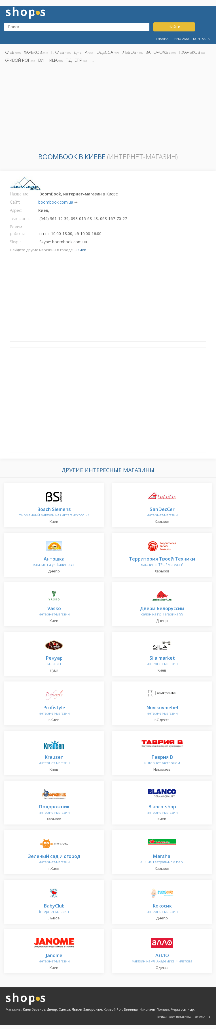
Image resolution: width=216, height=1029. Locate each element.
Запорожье (158, 52)
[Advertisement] (108, 106)
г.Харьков (189, 52)
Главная (163, 39)
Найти (174, 26)
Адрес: (16, 210)
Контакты (201, 39)
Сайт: (15, 202)
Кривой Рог (17, 60)
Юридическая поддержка (174, 1016)
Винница (48, 60)
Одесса (104, 52)
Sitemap (200, 1016)
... (92, 60)
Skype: (16, 241)
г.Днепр (74, 60)
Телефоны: (20, 218)
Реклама (181, 39)
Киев (9, 52)
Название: (19, 194)
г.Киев (57, 52)
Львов (129, 52)
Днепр (80, 52)
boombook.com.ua (55, 202)
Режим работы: (18, 230)
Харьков (33, 52)
